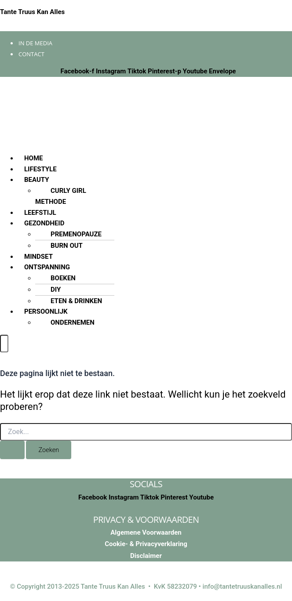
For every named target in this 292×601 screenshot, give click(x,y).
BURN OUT (67, 246)
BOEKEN (63, 278)
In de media (35, 43)
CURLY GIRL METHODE (60, 196)
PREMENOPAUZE (76, 234)
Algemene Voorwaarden (145, 532)
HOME (33, 158)
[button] (155, 179)
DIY (56, 289)
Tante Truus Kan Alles (32, 12)
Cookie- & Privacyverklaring (146, 544)
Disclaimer (146, 556)
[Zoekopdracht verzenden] (12, 450)
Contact (31, 54)
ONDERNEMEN (73, 322)
